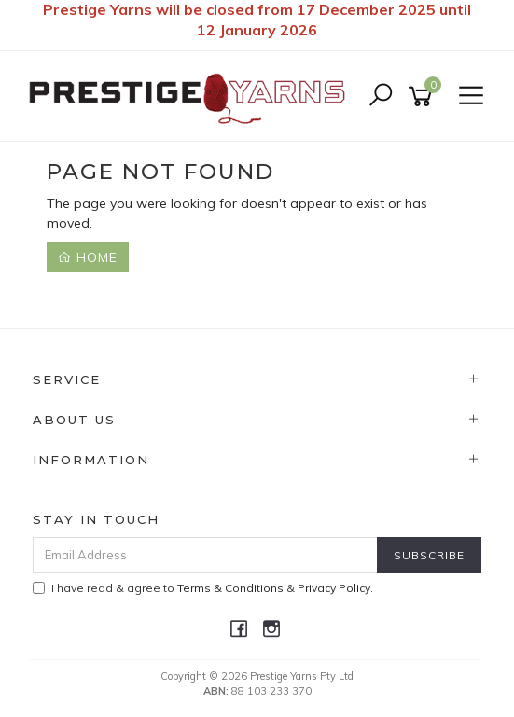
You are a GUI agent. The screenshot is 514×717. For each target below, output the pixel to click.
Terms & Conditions (230, 588)
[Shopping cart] (423, 96)
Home (88, 257)
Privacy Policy (334, 588)
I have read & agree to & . (203, 588)
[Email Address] (205, 555)
